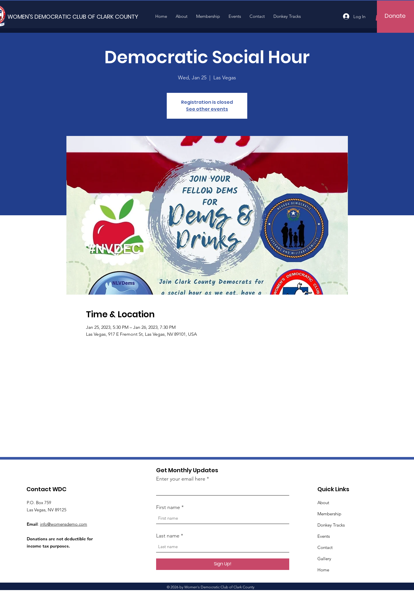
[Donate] (395, 16)
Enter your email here (180, 478)
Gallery (324, 558)
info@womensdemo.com (63, 524)
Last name (167, 535)
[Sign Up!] (222, 564)
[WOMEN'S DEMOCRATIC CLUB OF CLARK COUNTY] (72, 16)
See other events (207, 109)
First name (168, 507)
